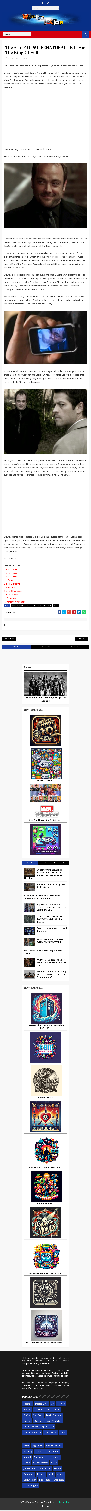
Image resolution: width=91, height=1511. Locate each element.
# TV (56, 605)
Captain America (32, 1433)
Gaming (28, 1452)
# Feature (31, 605)
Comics (38, 1410)
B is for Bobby (10, 573)
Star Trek (38, 1416)
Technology (30, 1480)
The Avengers (31, 1486)
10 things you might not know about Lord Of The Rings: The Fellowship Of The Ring (43, 874)
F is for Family (10, 587)
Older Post (81, 639)
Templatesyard (50, 1502)
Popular (30, 863)
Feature (28, 1404)
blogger (74, 647)
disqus (16, 647)
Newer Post (9, 639)
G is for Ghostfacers (13, 591)
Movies (61, 1404)
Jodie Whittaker (54, 1421)
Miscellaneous (53, 1446)
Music (27, 1463)
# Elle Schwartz (18, 605)
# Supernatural (44, 605)
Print (26, 1446)
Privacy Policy (65, 1502)
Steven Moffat (40, 1463)
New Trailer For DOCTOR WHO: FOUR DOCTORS (50, 941)
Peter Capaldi (52, 1410)
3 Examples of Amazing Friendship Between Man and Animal (42, 897)
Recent (45, 863)
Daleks (57, 1469)
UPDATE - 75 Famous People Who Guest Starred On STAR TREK (52, 963)
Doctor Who (41, 1404)
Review (27, 1410)
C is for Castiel (10, 576)
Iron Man (59, 1480)
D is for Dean (10, 580)
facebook (45, 647)
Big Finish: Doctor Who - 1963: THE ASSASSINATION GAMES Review (51, 908)
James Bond (30, 1469)
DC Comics (53, 1457)
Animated (29, 1474)
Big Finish (37, 1446)
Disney (27, 1421)
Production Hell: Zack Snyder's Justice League (46, 700)
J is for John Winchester (14, 602)
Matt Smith (45, 1469)
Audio (60, 1474)
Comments (60, 863)
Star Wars (39, 1457)
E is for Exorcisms (12, 584)
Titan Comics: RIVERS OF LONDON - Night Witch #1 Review (50, 920)
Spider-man (48, 1427)
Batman (38, 1421)
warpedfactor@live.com (33, 1388)
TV (52, 1404)
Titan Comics (51, 1452)
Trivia (38, 1452)
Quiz (62, 1433)
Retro (54, 1463)
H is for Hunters (11, 595)
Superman (44, 1480)
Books (27, 1416)
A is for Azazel (10, 569)
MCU (51, 1474)
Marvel (27, 1457)
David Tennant (54, 1416)
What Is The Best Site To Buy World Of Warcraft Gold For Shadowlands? (51, 975)
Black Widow (50, 1433)
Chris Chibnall (31, 1427)
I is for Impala (10, 598)
